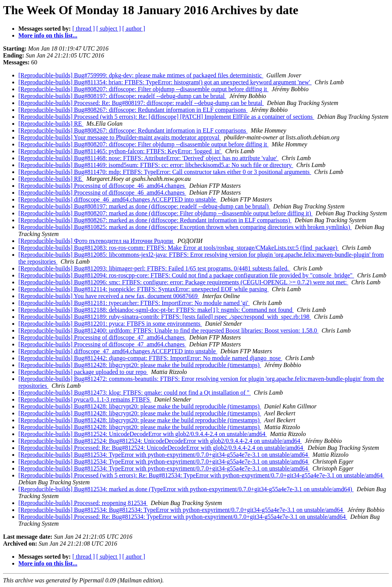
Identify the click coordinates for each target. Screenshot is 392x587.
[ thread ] (83, 28)
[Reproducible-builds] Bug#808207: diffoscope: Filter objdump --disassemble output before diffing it (143, 89)
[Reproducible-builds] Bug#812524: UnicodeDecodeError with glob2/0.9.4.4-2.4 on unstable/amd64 (142, 434)
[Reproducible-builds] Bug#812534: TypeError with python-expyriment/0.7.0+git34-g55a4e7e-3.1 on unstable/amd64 (163, 454)
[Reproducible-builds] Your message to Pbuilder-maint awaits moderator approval (119, 137)
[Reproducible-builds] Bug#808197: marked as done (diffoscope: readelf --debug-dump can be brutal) (144, 206)
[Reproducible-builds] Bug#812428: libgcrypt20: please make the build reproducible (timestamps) (139, 365)
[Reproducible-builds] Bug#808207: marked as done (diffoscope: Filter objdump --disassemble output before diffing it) (165, 213)
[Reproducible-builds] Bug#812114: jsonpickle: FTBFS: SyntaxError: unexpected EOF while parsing (143, 289)
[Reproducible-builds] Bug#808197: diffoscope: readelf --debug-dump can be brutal (122, 96)
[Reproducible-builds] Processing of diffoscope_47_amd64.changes (102, 337)
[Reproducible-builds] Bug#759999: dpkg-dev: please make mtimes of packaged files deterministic (140, 75)
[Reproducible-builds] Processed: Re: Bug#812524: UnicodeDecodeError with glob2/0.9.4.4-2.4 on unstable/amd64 (161, 447)
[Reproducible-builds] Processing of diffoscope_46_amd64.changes (102, 185)
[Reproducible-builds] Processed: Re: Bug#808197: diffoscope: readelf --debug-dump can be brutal (141, 103)
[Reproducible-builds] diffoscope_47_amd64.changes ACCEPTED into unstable (117, 351)
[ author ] (133, 28)
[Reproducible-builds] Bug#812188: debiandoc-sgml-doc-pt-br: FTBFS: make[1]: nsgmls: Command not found (156, 310)
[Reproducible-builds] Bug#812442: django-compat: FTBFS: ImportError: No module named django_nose (150, 358)
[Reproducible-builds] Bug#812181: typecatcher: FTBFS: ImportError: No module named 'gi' (134, 303)
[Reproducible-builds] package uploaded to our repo (83, 372)
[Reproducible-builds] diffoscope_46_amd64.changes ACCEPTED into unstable (117, 199)
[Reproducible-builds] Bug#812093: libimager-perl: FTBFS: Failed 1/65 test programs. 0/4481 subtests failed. (154, 268)
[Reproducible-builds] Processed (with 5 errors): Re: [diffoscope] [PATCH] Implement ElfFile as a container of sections (166, 116)
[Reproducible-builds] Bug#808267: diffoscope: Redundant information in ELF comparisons (133, 110)
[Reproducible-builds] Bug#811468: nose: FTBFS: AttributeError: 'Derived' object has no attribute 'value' (148, 158)
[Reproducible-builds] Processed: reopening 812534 (83, 503)
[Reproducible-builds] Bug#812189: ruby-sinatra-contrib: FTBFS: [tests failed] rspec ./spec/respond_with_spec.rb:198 (164, 316)
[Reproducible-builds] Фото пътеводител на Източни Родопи (96, 241)
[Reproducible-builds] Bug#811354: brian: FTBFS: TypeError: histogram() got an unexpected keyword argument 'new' (165, 82)
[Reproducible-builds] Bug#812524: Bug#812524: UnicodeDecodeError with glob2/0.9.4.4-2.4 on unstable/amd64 (160, 441)
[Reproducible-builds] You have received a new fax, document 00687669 (108, 296)
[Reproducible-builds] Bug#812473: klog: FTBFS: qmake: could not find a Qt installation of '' (134, 392)
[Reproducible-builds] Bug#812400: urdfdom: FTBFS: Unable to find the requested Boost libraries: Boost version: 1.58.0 (168, 330)
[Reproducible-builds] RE (50, 123)
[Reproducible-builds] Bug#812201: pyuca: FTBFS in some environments (110, 323)
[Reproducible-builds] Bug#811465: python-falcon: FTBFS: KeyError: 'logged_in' (120, 151)
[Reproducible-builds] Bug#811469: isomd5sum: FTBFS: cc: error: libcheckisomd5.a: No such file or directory (155, 165)
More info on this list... (47, 35)
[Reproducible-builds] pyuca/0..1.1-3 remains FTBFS (84, 399)
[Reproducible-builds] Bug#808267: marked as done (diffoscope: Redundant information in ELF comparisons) (155, 220)
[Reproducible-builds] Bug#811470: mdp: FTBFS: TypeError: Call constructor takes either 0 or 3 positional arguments (164, 172)
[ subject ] (108, 28)
